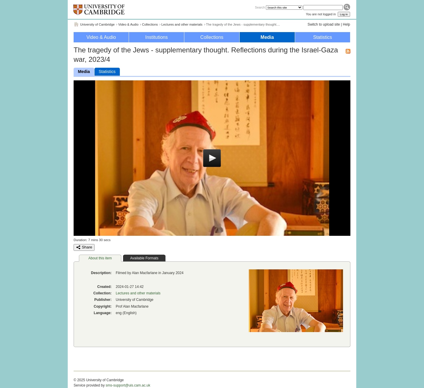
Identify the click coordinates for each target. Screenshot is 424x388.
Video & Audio (128, 24)
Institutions (156, 37)
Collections (150, 24)
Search (260, 7)
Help (346, 24)
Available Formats (144, 258)
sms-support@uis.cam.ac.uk (128, 385)
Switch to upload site (323, 24)
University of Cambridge (97, 24)
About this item (100, 258)
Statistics (322, 37)
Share (84, 247)
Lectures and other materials (181, 24)
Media (267, 37)
